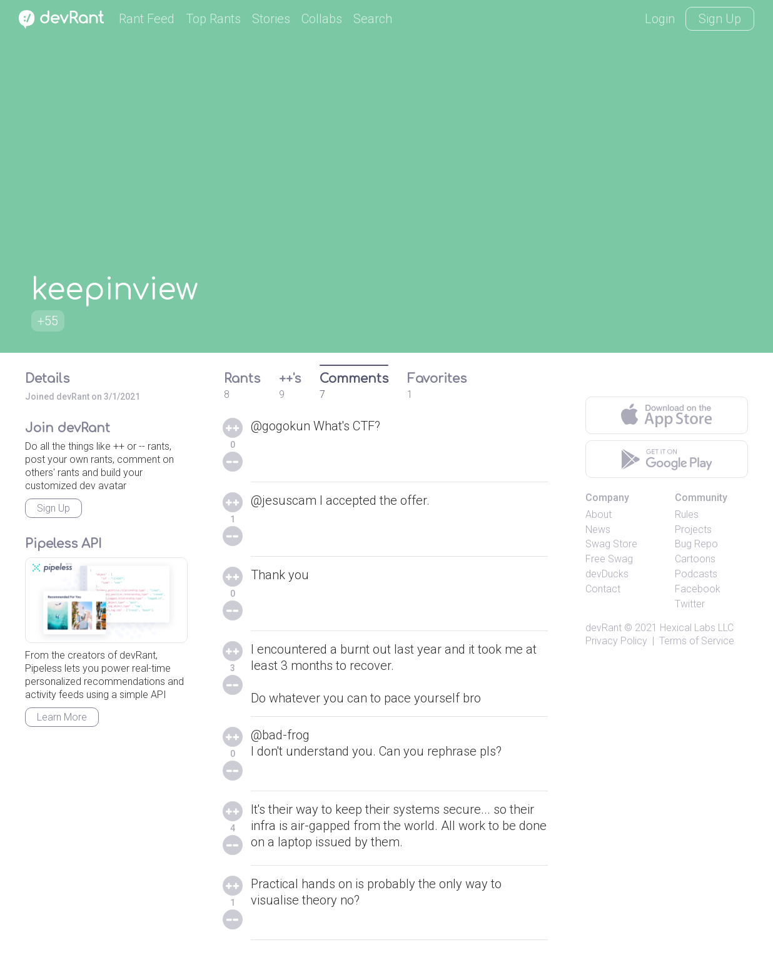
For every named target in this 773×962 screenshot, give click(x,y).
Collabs (321, 18)
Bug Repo (696, 544)
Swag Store (611, 544)
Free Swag (609, 559)
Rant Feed (146, 18)
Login (660, 18)
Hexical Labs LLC (697, 628)
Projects (693, 529)
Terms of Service (696, 641)
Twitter (690, 604)
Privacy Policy (616, 641)
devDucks (607, 574)
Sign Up (720, 18)
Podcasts (696, 574)
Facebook (697, 589)
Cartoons (695, 559)
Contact (602, 589)
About (598, 514)
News (597, 529)
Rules (687, 514)
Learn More (62, 717)
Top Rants (213, 18)
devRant (603, 628)
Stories (271, 18)
